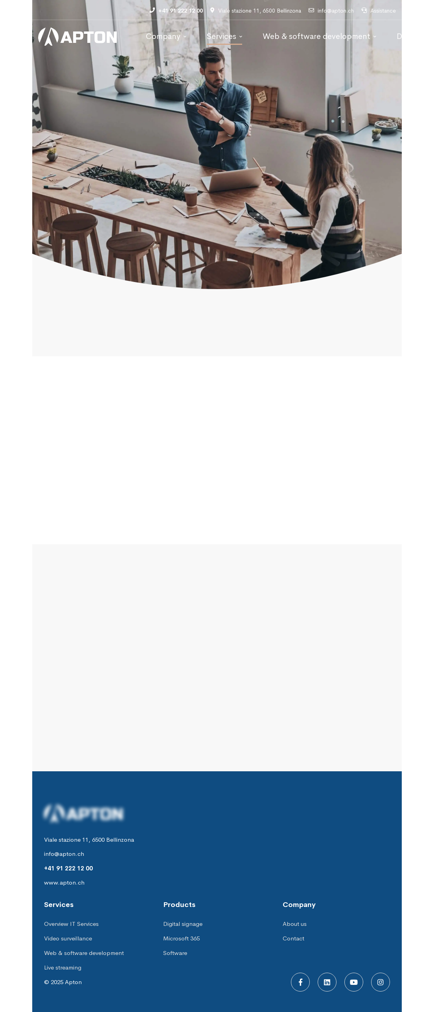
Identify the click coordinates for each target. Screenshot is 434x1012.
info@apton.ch (64, 853)
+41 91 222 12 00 (68, 868)
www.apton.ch (64, 882)
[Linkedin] (327, 982)
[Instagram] (380, 982)
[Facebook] (300, 982)
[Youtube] (353, 982)
